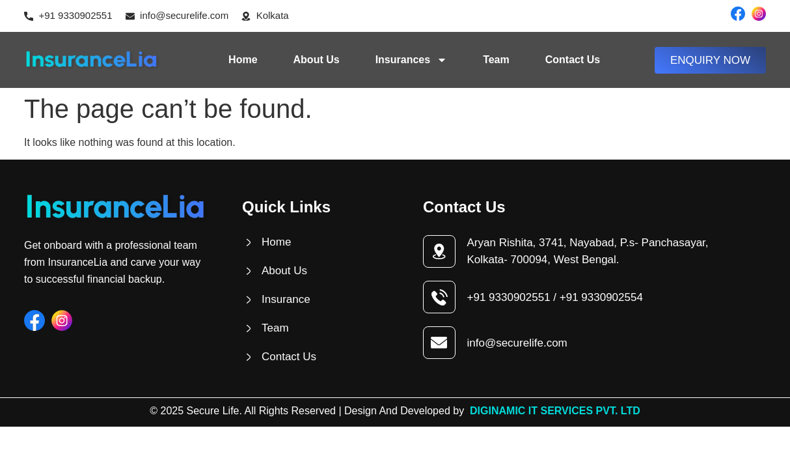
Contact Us (572, 59)
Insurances (411, 60)
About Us (316, 59)
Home (242, 59)
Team (496, 59)
